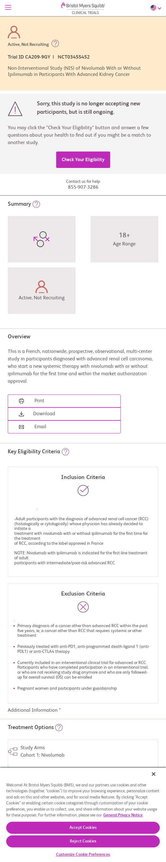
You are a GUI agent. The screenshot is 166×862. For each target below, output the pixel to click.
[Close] (153, 774)
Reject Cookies (83, 841)
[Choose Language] (156, 8)
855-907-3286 (83, 187)
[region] (83, 814)
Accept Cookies (83, 828)
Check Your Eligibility (83, 159)
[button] (55, 45)
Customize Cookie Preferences (83, 855)
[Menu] (8, 8)
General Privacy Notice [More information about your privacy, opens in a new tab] (123, 815)
